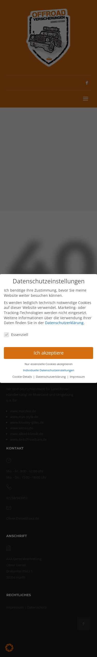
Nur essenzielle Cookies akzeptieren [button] (49, 364)
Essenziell (16, 334)
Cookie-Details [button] (22, 376)
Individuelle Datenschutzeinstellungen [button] (48, 370)
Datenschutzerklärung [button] (51, 376)
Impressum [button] (77, 376)
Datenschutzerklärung (64, 322)
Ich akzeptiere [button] (49, 352)
